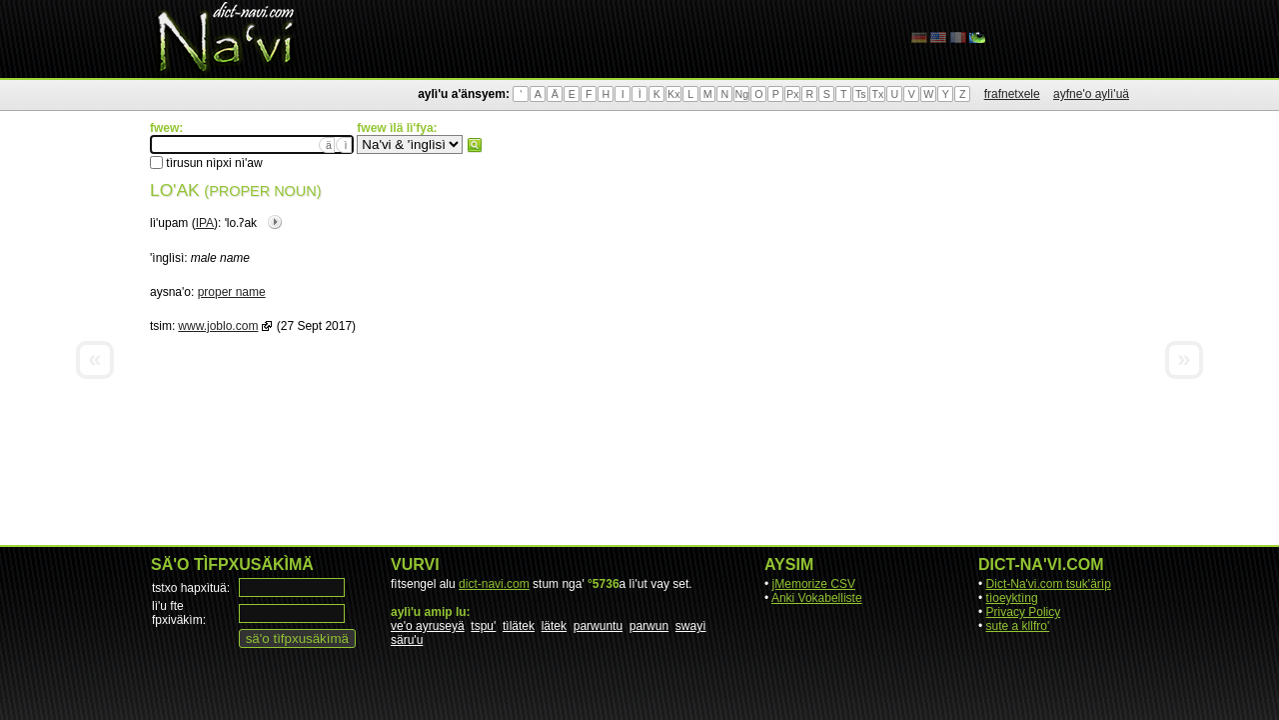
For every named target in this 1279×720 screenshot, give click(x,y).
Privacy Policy (1023, 612)
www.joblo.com (218, 326)
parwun (649, 626)
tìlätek (519, 626)
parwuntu (598, 626)
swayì (690, 626)
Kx (673, 94)
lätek (554, 626)
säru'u (407, 640)
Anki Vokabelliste (816, 598)
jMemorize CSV (813, 584)
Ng (741, 94)
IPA (205, 223)
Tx (877, 94)
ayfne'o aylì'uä (1091, 94)
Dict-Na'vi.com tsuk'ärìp (1048, 584)
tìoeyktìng (1012, 598)
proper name (232, 292)
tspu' (483, 626)
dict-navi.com (494, 584)
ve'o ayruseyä (428, 626)
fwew (475, 145)
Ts (860, 94)
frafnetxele (1012, 94)
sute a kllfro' (1018, 626)
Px (792, 94)
